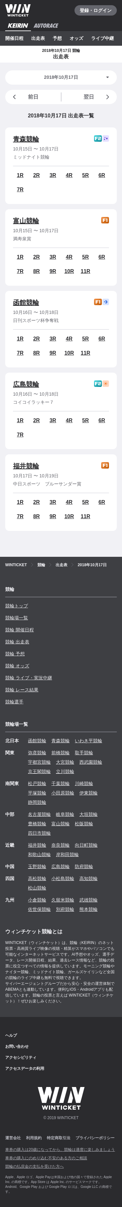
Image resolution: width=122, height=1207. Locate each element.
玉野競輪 (37, 866)
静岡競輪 (37, 802)
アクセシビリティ (20, 1057)
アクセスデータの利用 (24, 1068)
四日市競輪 (39, 833)
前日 (24, 97)
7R (20, 189)
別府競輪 (65, 909)
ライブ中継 (102, 38)
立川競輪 (65, 771)
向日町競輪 (86, 845)
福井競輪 (26, 466)
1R (20, 175)
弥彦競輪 (37, 752)
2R (36, 175)
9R (52, 271)
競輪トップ (16, 605)
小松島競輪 (62, 878)
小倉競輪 (37, 899)
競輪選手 (14, 701)
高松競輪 (37, 878)
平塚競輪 (37, 792)
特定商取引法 (58, 1138)
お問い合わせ (17, 1046)
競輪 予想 (15, 653)
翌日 (98, 97)
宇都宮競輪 (39, 762)
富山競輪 (26, 220)
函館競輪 (26, 302)
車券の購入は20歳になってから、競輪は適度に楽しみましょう (60, 1149)
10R (69, 271)
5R (85, 175)
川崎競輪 (84, 783)
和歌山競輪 (39, 854)
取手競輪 (84, 752)
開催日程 (14, 38)
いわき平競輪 (88, 740)
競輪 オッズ (17, 665)
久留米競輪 (62, 899)
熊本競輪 (88, 909)
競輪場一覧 (16, 617)
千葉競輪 (60, 783)
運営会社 (13, 1138)
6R (102, 175)
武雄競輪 (88, 899)
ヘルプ (11, 1035)
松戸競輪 (37, 783)
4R (69, 175)
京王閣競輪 (39, 771)
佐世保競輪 (39, 909)
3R (52, 175)
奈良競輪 (60, 845)
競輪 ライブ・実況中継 (28, 677)
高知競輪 (88, 878)
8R (36, 271)
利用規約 (34, 1138)
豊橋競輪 (37, 823)
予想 (57, 38)
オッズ (76, 38)
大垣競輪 (88, 814)
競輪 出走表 (17, 641)
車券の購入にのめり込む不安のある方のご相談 (46, 1158)
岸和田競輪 (67, 854)
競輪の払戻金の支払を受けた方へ (34, 1166)
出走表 (38, 38)
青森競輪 (26, 139)
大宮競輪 (65, 762)
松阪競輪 (84, 823)
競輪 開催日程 (19, 629)
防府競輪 (84, 866)
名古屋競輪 (39, 814)
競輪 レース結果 (21, 689)
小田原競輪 (62, 792)
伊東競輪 (88, 792)
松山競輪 (37, 887)
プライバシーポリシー (95, 1138)
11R (85, 271)
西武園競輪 (90, 762)
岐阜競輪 (65, 814)
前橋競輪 (60, 752)
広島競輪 (26, 384)
